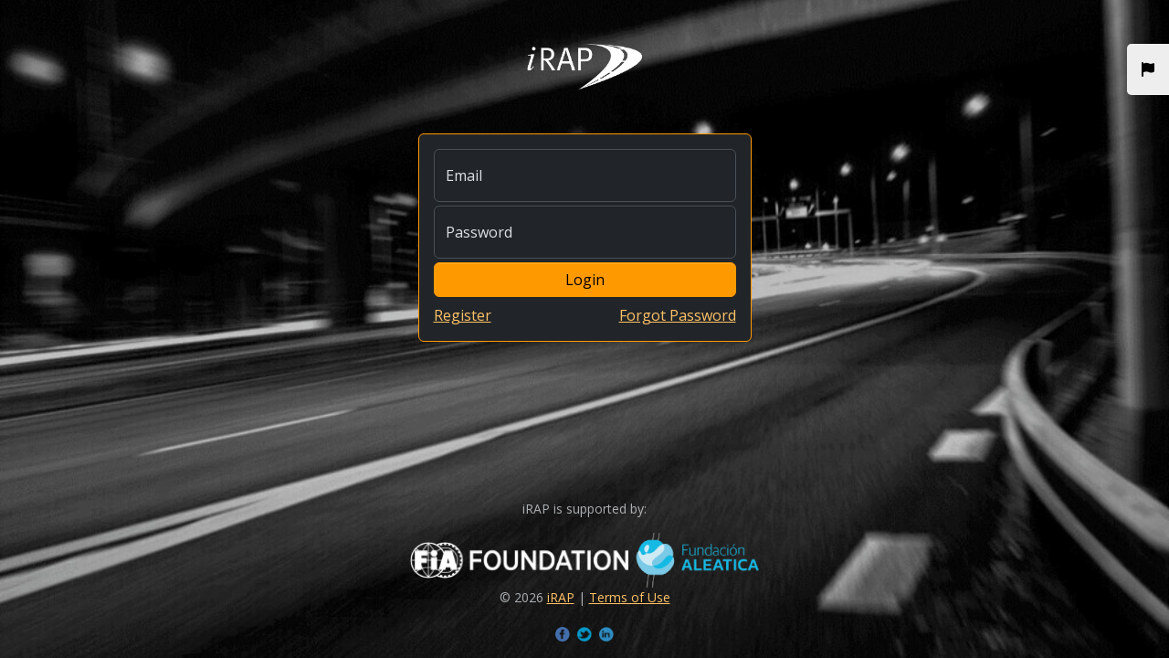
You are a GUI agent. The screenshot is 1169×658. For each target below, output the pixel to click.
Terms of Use (629, 597)
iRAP (560, 597)
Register (462, 315)
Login (585, 280)
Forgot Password (677, 315)
